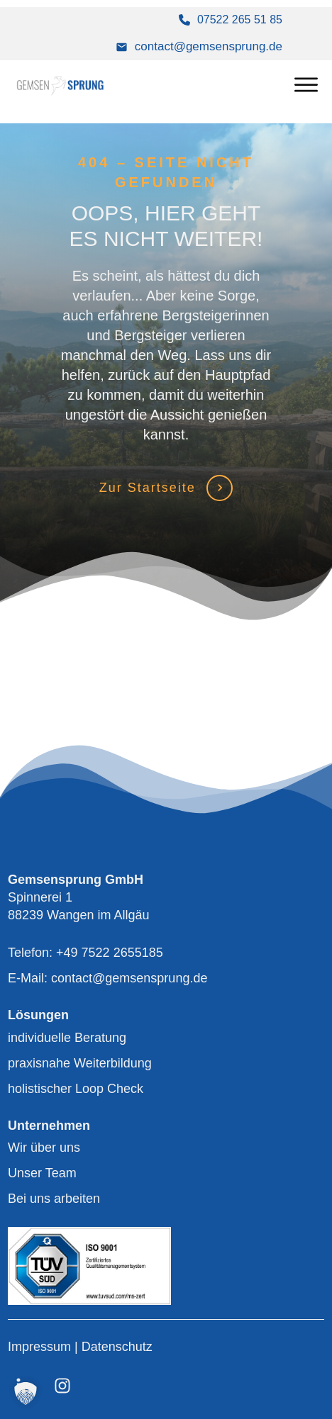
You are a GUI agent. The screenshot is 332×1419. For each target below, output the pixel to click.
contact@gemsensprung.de (208, 46)
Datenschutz (117, 1347)
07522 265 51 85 (239, 19)
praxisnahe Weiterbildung (80, 1063)
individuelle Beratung (67, 1038)
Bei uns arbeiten (54, 1198)
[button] (25, 1393)
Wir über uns (44, 1147)
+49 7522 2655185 (109, 953)
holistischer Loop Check (75, 1089)
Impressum (41, 1347)
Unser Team (42, 1173)
